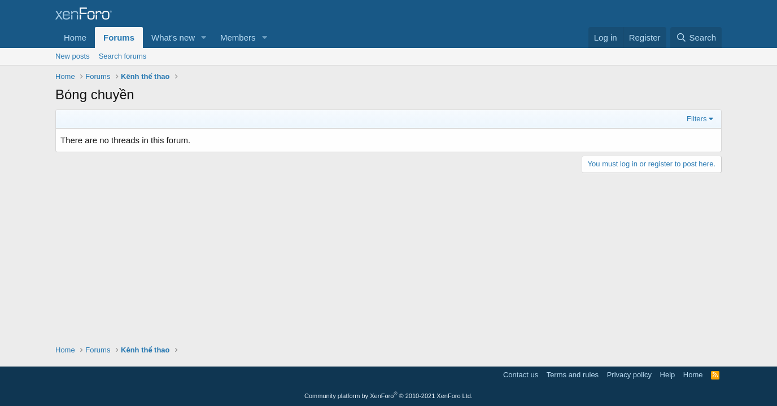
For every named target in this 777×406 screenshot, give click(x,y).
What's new (173, 37)
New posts (72, 56)
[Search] (696, 37)
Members (238, 37)
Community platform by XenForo (388, 395)
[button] (204, 37)
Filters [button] (696, 118)
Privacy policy (629, 374)
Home (75, 37)
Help (667, 374)
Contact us (520, 374)
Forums (118, 37)
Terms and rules (573, 374)
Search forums (123, 56)
